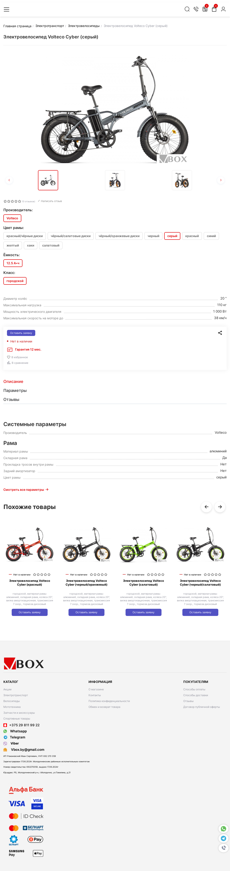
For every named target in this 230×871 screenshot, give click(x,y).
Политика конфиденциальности (109, 701)
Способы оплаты (194, 689)
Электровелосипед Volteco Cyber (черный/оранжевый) (86, 582)
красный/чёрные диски (25, 236)
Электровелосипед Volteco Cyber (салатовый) (143, 582)
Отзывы (188, 701)
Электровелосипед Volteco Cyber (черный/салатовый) (200, 582)
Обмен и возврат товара (104, 707)
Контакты (94, 695)
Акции (7, 689)
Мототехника (12, 707)
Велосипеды (11, 701)
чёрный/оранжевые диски (119, 236)
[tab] (115, 381)
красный (192, 236)
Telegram (14, 737)
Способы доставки (195, 695)
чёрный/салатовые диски (71, 236)
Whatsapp (15, 731)
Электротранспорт (15, 695)
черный (153, 236)
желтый (13, 245)
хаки (30, 245)
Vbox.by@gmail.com (26, 749)
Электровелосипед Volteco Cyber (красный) (29, 582)
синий (211, 236)
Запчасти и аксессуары (19, 712)
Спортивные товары (16, 718)
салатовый (50, 245)
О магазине (96, 689)
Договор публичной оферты (201, 707)
